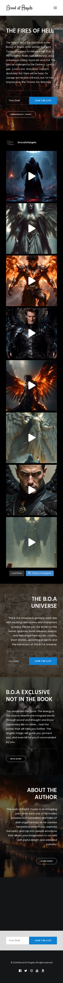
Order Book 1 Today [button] (21, 114)
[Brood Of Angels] (19, 8)
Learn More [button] (46, 861)
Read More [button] (16, 759)
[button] (55, 8)
